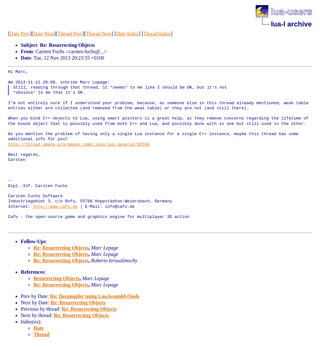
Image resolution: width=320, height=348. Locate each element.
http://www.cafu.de (55, 207)
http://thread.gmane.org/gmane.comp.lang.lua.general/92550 (79, 145)
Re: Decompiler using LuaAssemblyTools (94, 296)
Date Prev (20, 33)
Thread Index (157, 33)
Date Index (127, 33)
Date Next (43, 33)
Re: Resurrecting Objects (61, 247)
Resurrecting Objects (56, 278)
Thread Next (98, 33)
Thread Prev (70, 33)
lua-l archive (291, 24)
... (102, 51)
